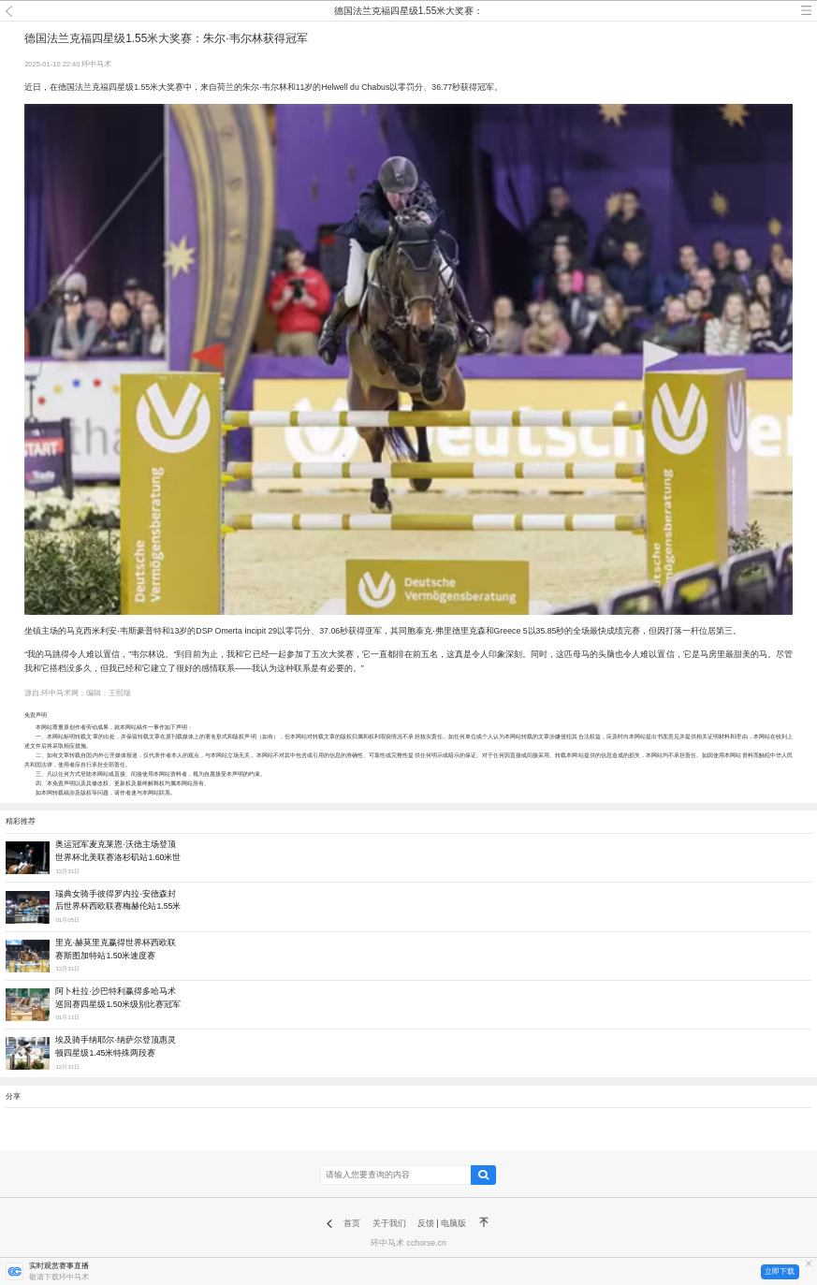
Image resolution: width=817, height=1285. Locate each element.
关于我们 (389, 1223)
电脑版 (453, 1223)
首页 (351, 1223)
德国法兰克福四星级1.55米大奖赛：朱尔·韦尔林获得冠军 (408, 13)
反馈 (425, 1223)
